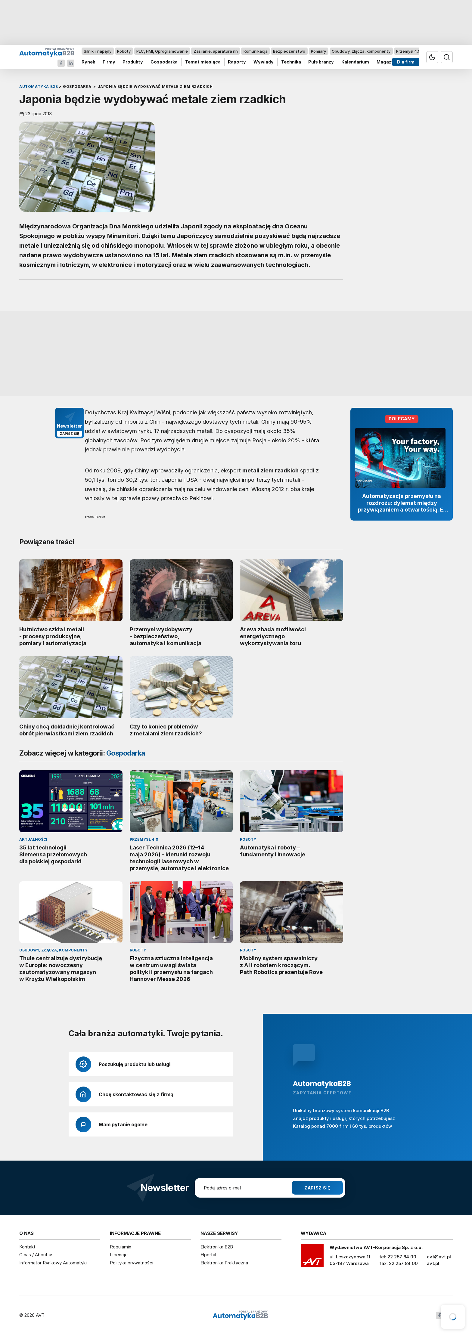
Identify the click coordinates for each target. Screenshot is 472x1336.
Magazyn (387, 62)
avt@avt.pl (439, 1257)
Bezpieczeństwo (289, 51)
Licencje (119, 1254)
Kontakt (27, 1247)
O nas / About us (36, 1254)
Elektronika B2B (216, 1247)
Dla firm (406, 62)
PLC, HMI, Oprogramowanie (162, 51)
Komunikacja (256, 51)
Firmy (109, 62)
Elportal (208, 1254)
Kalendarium (355, 62)
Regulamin (120, 1247)
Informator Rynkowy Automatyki (53, 1263)
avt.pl (433, 1263)
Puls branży (321, 62)
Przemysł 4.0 (408, 51)
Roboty (124, 51)
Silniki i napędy (97, 51)
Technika (291, 62)
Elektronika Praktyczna (224, 1263)
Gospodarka (164, 62)
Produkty (133, 62)
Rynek (88, 62)
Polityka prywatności (131, 1263)
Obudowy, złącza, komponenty (361, 51)
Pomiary (318, 51)
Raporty (237, 62)
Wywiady (263, 62)
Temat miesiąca (203, 62)
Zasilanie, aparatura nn (216, 51)
